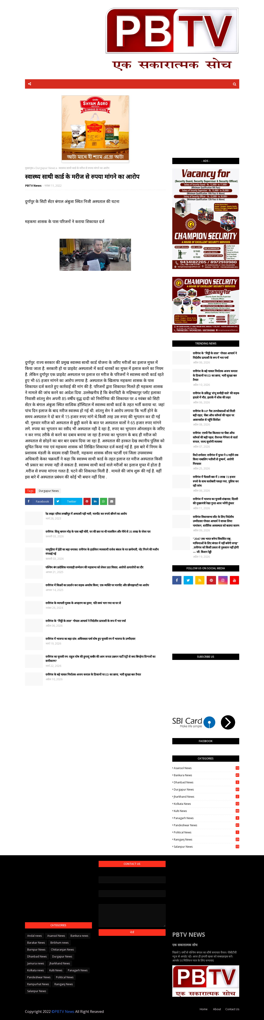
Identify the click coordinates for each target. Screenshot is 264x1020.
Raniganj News (206, 839)
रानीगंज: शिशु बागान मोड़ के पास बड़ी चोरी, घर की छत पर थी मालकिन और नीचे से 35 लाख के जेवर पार (98, 532)
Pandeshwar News (206, 825)
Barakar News (36, 943)
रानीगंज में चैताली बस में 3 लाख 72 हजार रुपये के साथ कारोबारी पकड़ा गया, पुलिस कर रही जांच (216, 481)
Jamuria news (35, 963)
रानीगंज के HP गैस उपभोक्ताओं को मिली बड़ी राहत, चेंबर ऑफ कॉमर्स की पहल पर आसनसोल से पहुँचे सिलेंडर (214, 415)
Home (204, 1009)
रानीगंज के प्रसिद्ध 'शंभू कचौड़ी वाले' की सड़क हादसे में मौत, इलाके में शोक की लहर (216, 395)
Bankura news (206, 775)
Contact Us (232, 1009)
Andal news (34, 936)
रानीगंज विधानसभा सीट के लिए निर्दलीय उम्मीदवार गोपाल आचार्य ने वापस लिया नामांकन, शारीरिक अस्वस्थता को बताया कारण (216, 521)
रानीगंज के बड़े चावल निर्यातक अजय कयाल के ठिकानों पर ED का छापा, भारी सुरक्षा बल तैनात (93, 674)
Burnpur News (36, 949)
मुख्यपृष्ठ (29, 168)
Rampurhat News (38, 984)
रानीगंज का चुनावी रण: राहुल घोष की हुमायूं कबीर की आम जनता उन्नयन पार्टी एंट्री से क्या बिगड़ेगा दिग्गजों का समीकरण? (100, 659)
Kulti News (206, 811)
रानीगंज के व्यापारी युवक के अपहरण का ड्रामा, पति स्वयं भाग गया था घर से (83, 603)
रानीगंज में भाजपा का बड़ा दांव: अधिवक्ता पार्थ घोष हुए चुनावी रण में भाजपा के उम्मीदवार (90, 639)
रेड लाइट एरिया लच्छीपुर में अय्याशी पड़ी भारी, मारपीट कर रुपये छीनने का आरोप (86, 514)
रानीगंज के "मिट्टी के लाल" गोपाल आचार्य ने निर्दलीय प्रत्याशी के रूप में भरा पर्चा (86, 621)
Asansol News (206, 768)
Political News (206, 832)
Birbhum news (59, 943)
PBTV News (33, 186)
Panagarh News (206, 818)
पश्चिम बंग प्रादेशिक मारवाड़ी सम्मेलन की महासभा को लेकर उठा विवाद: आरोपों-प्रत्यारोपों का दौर (94, 567)
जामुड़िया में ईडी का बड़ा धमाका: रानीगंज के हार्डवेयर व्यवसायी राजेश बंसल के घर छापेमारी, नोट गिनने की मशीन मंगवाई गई (102, 551)
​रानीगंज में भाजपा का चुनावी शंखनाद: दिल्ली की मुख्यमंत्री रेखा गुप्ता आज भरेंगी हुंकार (215, 501)
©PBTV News (63, 1011)
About (217, 1009)
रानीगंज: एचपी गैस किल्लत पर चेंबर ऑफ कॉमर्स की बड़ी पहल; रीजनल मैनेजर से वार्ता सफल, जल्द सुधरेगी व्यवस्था (215, 437)
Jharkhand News (206, 797)
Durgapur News (45, 168)
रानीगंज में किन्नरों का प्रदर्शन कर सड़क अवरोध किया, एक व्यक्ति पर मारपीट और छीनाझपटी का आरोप (97, 585)
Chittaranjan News (62, 949)
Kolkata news (206, 804)
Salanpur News (206, 847)
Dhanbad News (206, 782)
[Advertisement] (205, 123)
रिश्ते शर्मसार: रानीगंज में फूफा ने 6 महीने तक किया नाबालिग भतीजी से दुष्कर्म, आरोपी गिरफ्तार (215, 459)
